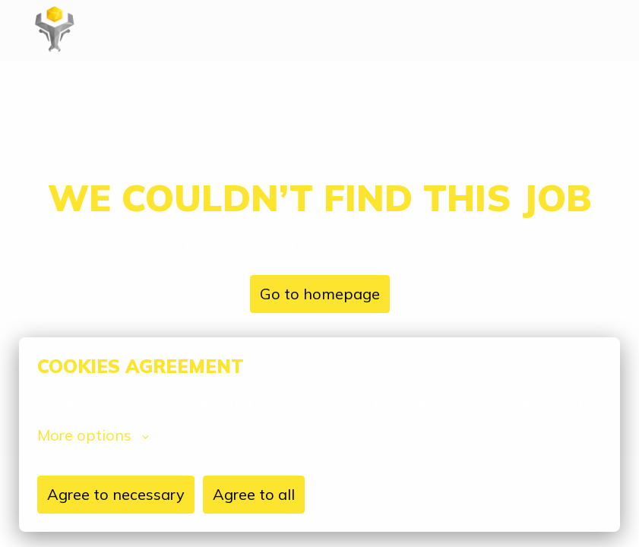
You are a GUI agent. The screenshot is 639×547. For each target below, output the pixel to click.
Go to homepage (320, 293)
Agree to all (254, 494)
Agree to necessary (116, 494)
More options (93, 435)
